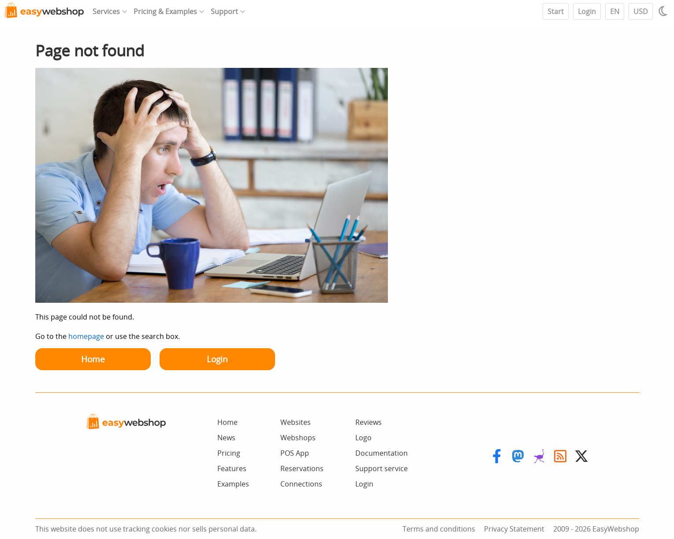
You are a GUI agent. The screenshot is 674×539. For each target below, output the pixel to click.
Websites (295, 422)
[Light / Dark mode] (664, 11)
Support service (381, 468)
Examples (233, 484)
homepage (86, 336)
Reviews (368, 422)
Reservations (302, 468)
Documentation (381, 453)
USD (640, 11)
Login (587, 11)
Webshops (298, 437)
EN (614, 11)
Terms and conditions (438, 529)
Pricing (228, 453)
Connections (301, 484)
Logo (363, 437)
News (226, 437)
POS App (294, 453)
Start (555, 11)
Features (231, 468)
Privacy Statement (514, 529)
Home (93, 359)
